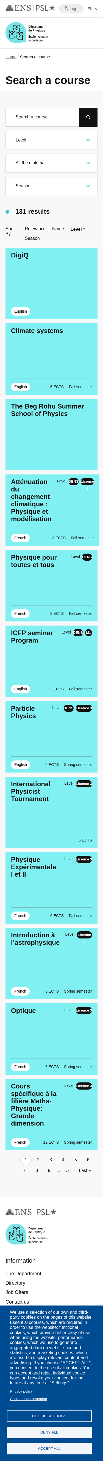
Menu (91, 33)
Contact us (17, 1302)
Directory (15, 1283)
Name (58, 228)
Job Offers (16, 1292)
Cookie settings (49, 1416)
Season (32, 238)
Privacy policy (21, 1391)
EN (90, 9)
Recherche (75, 33)
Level (78, 229)
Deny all (49, 1432)
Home (10, 56)
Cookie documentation (28, 1399)
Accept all (49, 1448)
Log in (74, 9)
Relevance (35, 228)
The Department (23, 1273)
